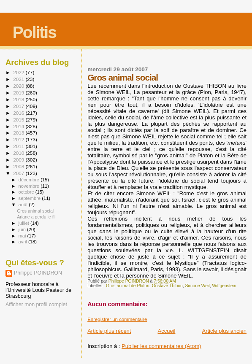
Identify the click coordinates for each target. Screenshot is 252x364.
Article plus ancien (224, 331)
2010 (19, 153)
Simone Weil (197, 285)
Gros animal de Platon (127, 285)
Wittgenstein (224, 285)
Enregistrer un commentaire (117, 319)
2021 (19, 79)
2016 (19, 113)
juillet (24, 223)
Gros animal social (35, 210)
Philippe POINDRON (38, 273)
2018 (19, 99)
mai (23, 235)
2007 (19, 173)
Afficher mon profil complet (36, 304)
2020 (19, 86)
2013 (19, 132)
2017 (19, 106)
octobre (27, 191)
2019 (19, 92)
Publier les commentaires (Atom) (161, 346)
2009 (19, 159)
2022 (19, 72)
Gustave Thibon (167, 285)
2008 (19, 166)
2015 (19, 119)
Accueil (167, 331)
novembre (30, 186)
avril (24, 241)
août (24, 204)
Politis (34, 32)
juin (23, 229)
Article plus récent (109, 331)
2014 (19, 126)
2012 (19, 139)
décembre (30, 179)
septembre (30, 198)
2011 (19, 146)
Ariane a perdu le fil (36, 216)
